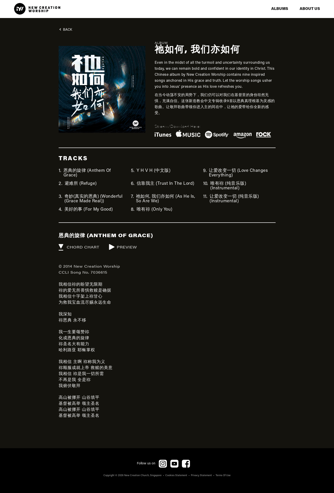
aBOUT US (310, 9)
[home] (37, 9)
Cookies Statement (176, 475)
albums (279, 9)
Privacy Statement (201, 475)
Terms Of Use (223, 475)
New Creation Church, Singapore (143, 475)
